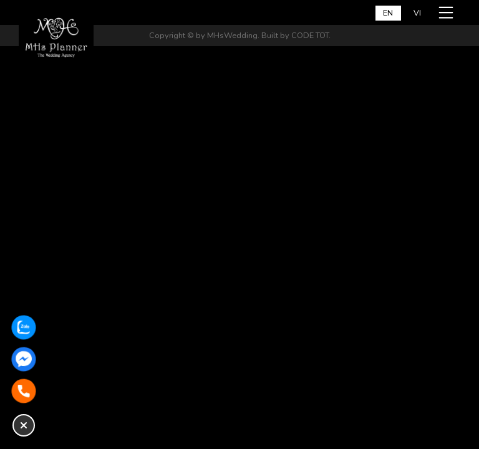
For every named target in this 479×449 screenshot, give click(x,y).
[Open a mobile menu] (447, 12)
